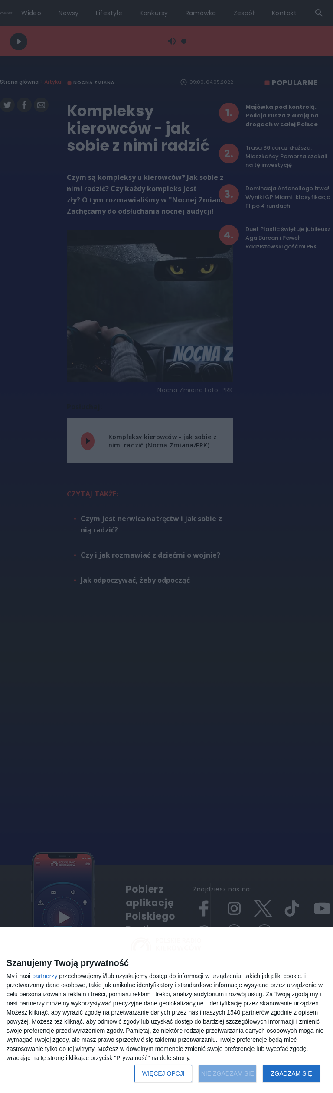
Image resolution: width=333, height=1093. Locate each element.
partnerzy (44, 976)
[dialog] (166, 1010)
